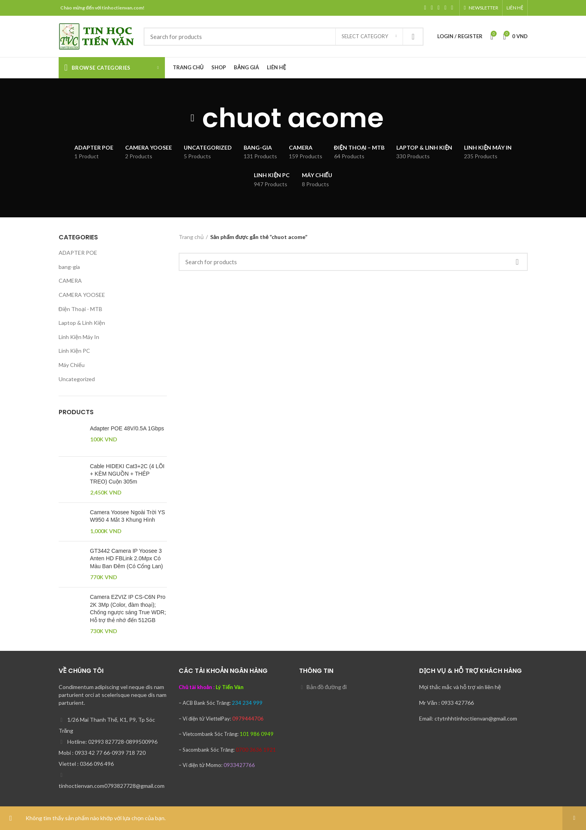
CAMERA (70, 280)
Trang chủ (191, 236)
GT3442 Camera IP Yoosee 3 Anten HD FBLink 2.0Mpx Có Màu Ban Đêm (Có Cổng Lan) (126, 558)
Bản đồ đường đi (327, 687)
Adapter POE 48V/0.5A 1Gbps (127, 428)
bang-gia (69, 266)
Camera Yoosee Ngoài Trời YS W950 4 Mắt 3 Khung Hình (127, 516)
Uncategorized (77, 379)
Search (413, 37)
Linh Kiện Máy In (79, 336)
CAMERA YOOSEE (82, 294)
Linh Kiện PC (74, 350)
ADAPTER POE (78, 252)
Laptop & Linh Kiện (82, 322)
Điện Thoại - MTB (80, 309)
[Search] (283, 37)
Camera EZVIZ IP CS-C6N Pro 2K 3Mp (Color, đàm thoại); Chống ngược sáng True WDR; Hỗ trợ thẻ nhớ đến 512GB (128, 608)
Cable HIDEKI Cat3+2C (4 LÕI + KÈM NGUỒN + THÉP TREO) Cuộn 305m (127, 474)
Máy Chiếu (72, 364)
